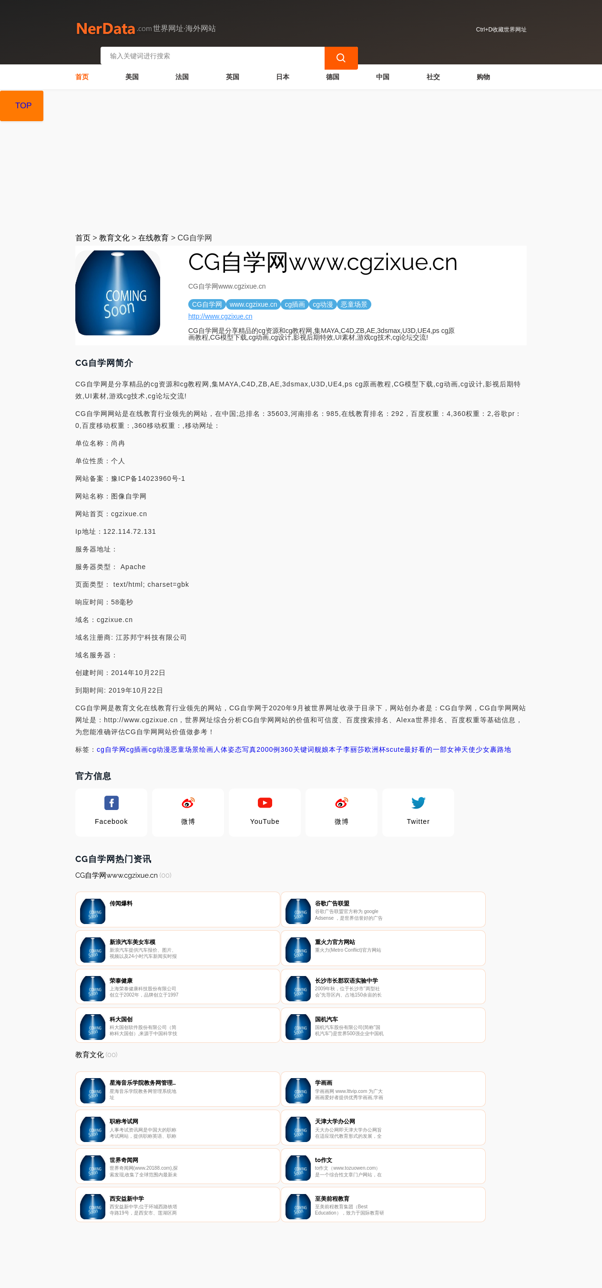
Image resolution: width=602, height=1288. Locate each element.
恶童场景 (185, 742)
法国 (182, 69)
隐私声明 (236, 1238)
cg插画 (137, 742)
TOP (23, 105)
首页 (82, 69)
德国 (332, 69)
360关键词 (297, 742)
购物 (483, 69)
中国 (382, 69)
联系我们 (188, 1238)
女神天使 (461, 742)
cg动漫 (159, 742)
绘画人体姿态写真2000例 (239, 742)
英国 (232, 69)
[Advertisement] (301, 153)
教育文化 (114, 231)
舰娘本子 (329, 742)
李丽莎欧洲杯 (364, 742)
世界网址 (243, 1274)
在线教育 (153, 231)
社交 (433, 69)
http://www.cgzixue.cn (220, 309)
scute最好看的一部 (416, 742)
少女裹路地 (493, 742)
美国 (132, 69)
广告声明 (284, 1238)
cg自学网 (111, 742)
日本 (282, 69)
